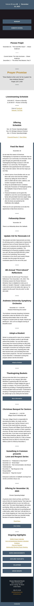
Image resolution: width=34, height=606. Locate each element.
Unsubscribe (17, 603)
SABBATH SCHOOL (17, 28)
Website (14, 110)
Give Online (23, 137)
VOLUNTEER (17, 565)
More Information (17, 398)
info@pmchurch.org (17, 592)
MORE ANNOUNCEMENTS (17, 553)
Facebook (19, 108)
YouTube (19, 110)
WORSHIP (17, 21)
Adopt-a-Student (17, 362)
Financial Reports (12, 137)
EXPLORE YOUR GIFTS (17, 559)
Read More (17, 521)
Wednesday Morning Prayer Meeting (17, 547)
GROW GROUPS (17, 571)
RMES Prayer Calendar (17, 539)
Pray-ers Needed (17, 545)
